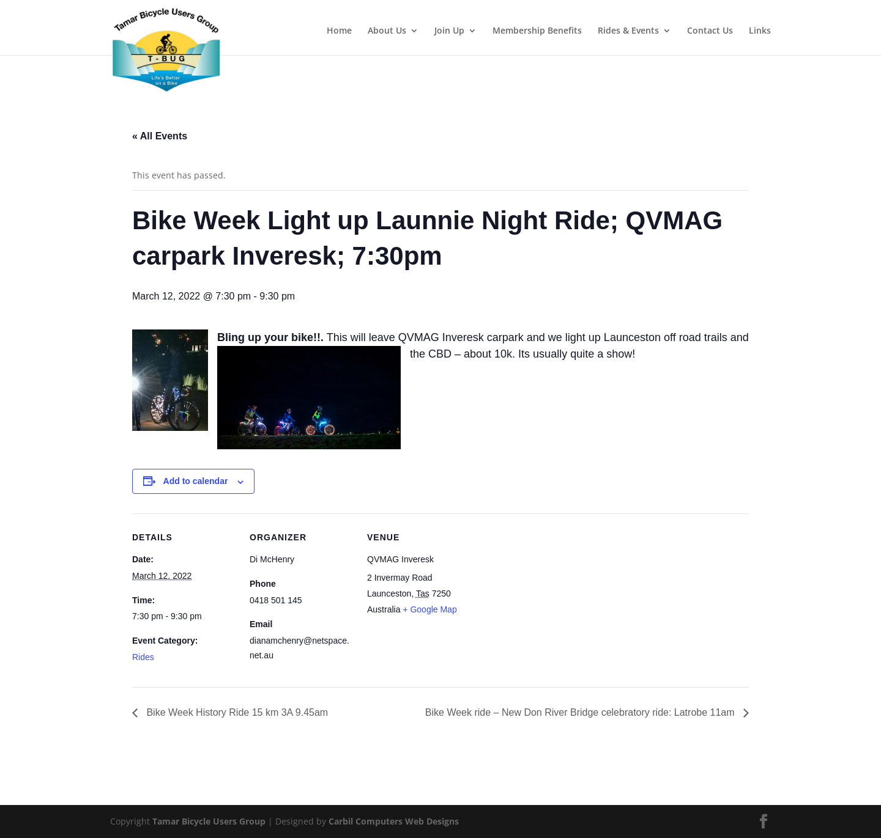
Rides (143, 657)
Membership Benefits (537, 31)
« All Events (159, 136)
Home (339, 31)
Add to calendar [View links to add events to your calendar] (195, 481)
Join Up (449, 31)
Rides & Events (628, 31)
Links (760, 31)
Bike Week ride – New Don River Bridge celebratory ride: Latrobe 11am (581, 712)
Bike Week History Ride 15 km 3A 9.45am (236, 712)
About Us (387, 31)
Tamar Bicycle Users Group (209, 821)
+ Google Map (429, 609)
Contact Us (710, 31)
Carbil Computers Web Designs (394, 821)
